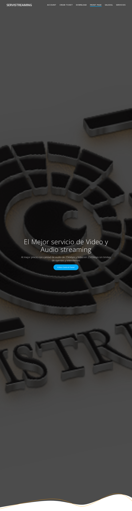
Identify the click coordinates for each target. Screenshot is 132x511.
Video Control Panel (66, 267)
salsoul (109, 5)
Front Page (96, 5)
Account (51, 5)
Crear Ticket (66, 5)
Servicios (121, 5)
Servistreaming (19, 5)
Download (81, 5)
